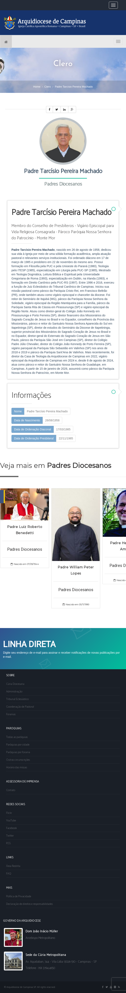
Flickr (9, 813)
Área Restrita (13, 866)
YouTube (11, 820)
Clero (47, 86)
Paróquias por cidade (17, 744)
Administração (14, 691)
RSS (8, 843)
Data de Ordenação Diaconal (32, 429)
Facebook (11, 828)
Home (36, 86)
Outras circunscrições (18, 760)
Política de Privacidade (18, 896)
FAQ (8, 873)
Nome (18, 411)
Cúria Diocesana (15, 684)
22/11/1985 (66, 438)
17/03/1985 (63, 429)
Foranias (11, 714)
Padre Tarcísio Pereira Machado (47, 411)
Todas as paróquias (17, 737)
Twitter (10, 835)
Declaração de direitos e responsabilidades (29, 904)
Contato (10, 790)
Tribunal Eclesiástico (17, 699)
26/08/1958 (52, 420)
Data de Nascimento (27, 420)
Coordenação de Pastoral (20, 707)
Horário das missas (16, 767)
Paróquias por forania (18, 752)
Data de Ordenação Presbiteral (34, 438)
